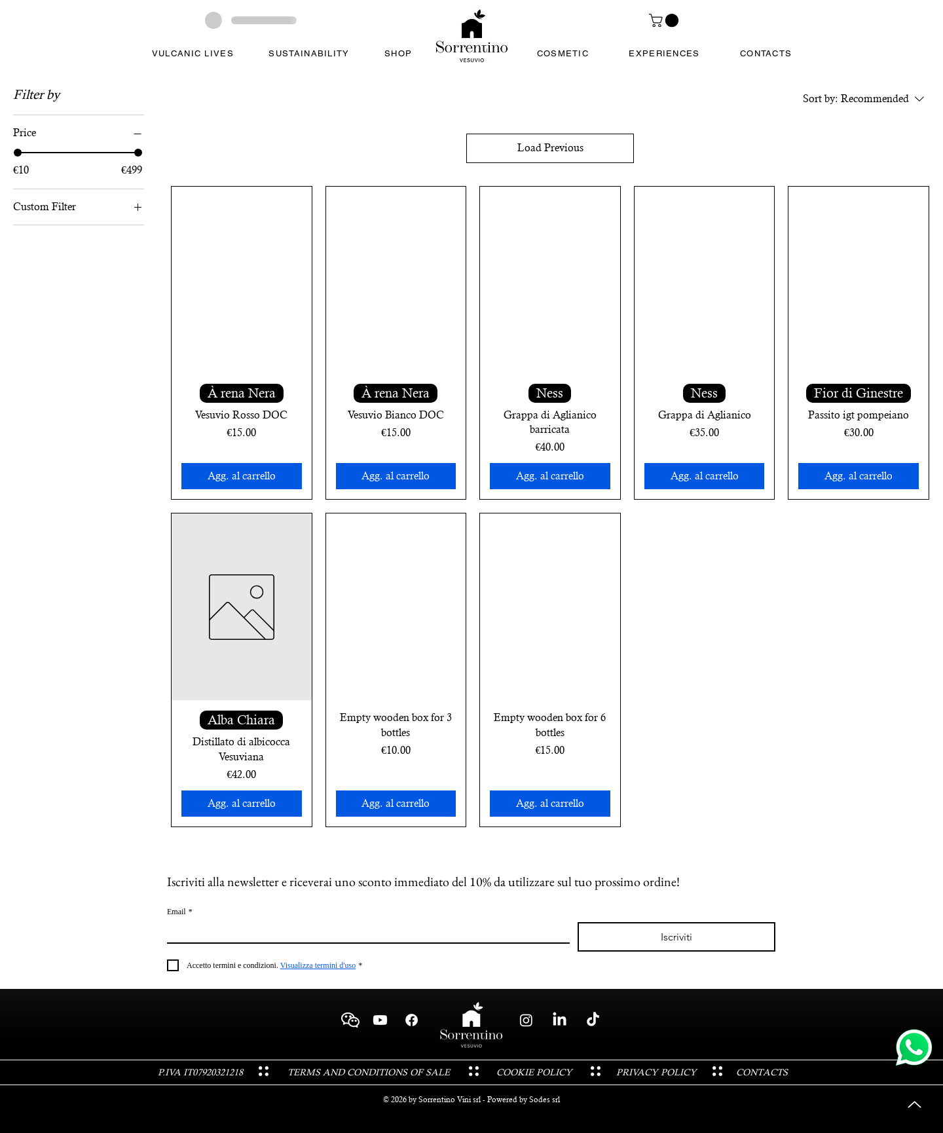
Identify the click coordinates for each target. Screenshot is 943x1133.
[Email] (364, 932)
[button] (665, 20)
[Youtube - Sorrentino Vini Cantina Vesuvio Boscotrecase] (380, 1020)
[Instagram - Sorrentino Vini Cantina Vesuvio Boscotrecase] (526, 1020)
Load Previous (550, 147)
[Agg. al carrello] (241, 476)
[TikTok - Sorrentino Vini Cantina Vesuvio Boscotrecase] (593, 1020)
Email (180, 912)
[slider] (18, 152)
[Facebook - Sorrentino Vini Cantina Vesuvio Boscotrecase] (411, 1020)
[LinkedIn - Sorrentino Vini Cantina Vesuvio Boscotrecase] (559, 1020)
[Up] (914, 1104)
